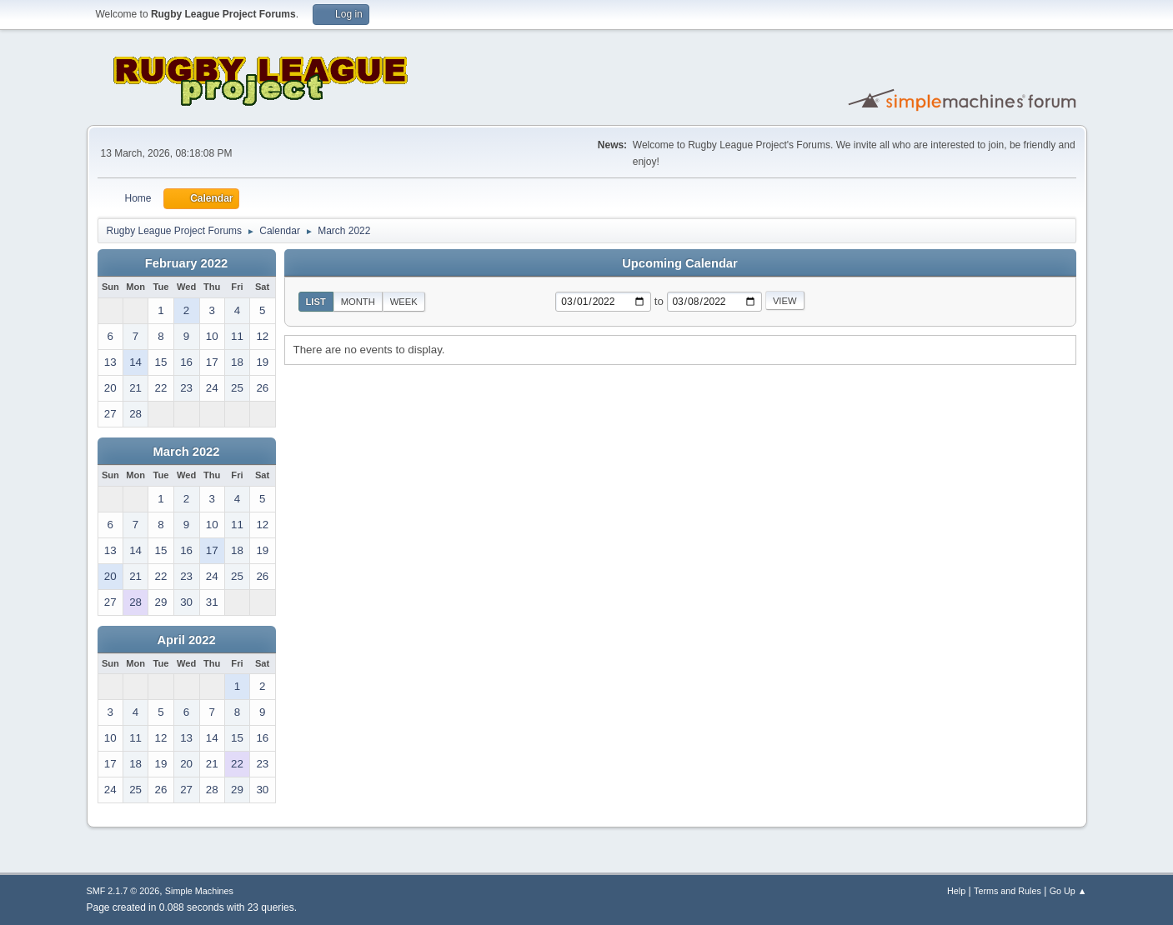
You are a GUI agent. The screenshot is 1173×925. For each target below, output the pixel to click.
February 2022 (186, 263)
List (316, 302)
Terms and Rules (1007, 891)
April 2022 (186, 640)
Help (956, 891)
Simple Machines (199, 891)
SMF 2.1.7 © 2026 (123, 891)
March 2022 (186, 451)
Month (358, 302)
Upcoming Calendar (679, 263)
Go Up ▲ (1068, 891)
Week (404, 302)
